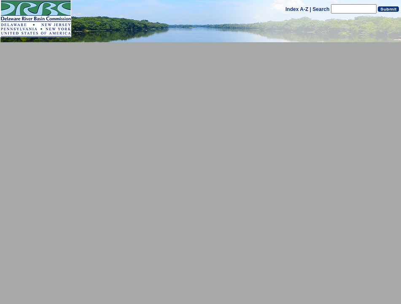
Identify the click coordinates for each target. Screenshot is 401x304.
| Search (320, 9)
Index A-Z (296, 9)
